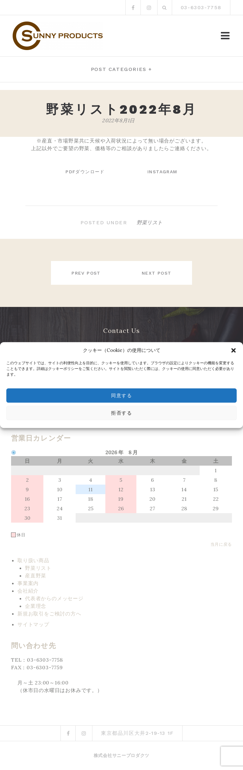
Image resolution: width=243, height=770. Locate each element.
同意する (121, 395)
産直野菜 (35, 575)
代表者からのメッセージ (54, 598)
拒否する (121, 413)
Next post (157, 273)
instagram (163, 171)
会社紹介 (28, 591)
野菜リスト (150, 222)
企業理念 (35, 606)
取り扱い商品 (33, 560)
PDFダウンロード (84, 171)
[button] (233, 350)
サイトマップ (33, 624)
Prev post (85, 273)
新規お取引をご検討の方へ (49, 613)
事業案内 (28, 583)
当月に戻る (221, 544)
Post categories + (121, 69)
